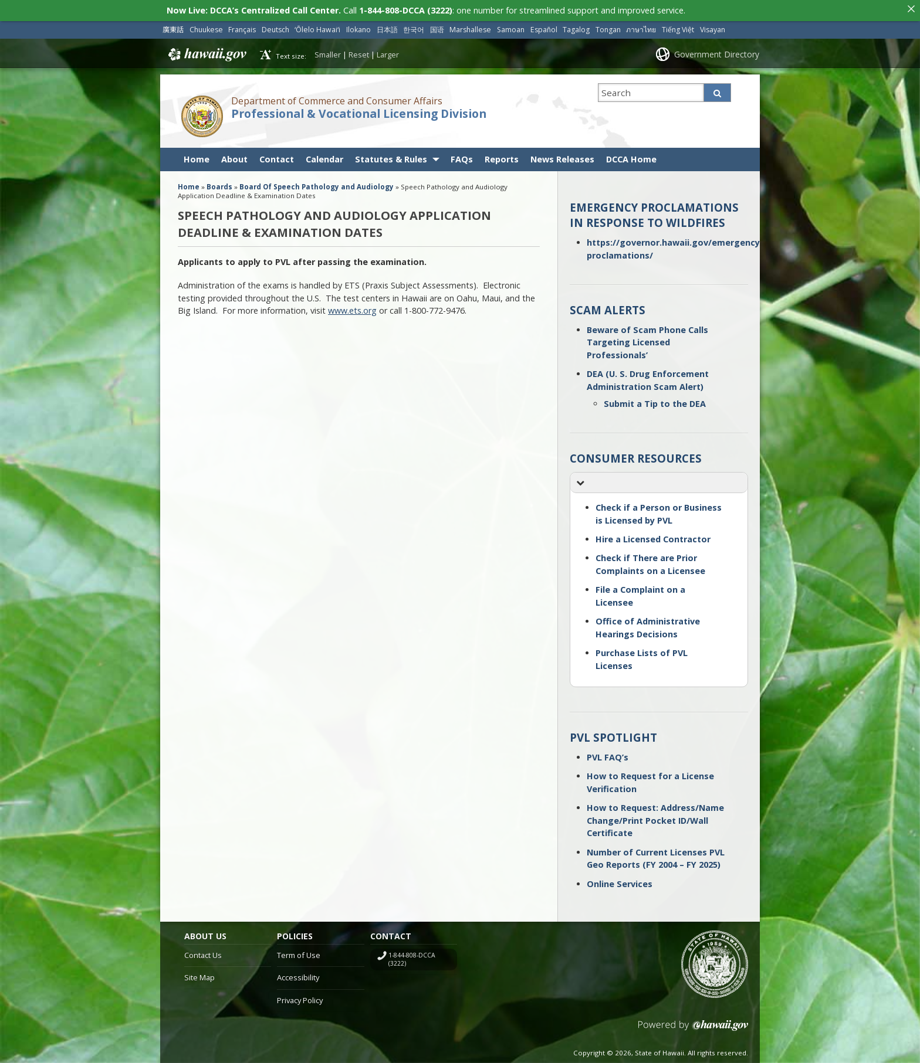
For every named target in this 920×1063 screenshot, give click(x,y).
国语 (437, 27)
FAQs (462, 156)
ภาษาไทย (641, 27)
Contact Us (203, 952)
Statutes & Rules (391, 156)
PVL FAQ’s (607, 754)
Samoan (511, 27)
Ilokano (358, 27)
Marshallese (470, 27)
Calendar (324, 156)
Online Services (619, 881)
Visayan (712, 27)
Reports (502, 156)
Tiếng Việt (678, 27)
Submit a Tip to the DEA (655, 400)
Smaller (327, 51)
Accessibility (298, 975)
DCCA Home (631, 156)
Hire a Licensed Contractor (653, 536)
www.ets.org (352, 308)
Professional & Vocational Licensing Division (358, 111)
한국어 (413, 27)
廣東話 (173, 27)
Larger (388, 51)
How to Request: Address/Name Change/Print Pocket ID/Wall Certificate (655, 818)
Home (196, 156)
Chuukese (206, 27)
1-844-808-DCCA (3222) (411, 956)
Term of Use (298, 952)
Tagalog (576, 27)
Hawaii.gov (206, 52)
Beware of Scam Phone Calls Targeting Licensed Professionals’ (647, 339)
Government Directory (716, 51)
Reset (359, 51)
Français (242, 27)
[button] (659, 480)
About (234, 156)
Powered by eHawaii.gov (693, 1027)
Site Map (199, 975)
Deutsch (275, 27)
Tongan (608, 27)
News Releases (562, 156)
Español (543, 27)
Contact (276, 156)
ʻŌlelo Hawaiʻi (317, 27)
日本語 (387, 27)
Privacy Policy (300, 998)
